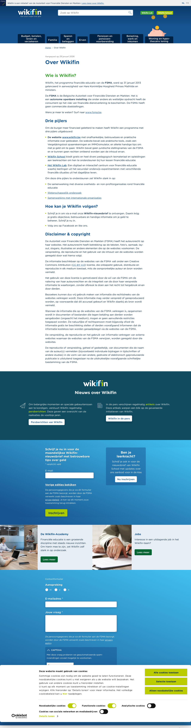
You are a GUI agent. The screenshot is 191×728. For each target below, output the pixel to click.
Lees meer (49, 559)
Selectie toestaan (166, 687)
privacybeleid (52, 499)
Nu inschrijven (126, 479)
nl (183, 3)
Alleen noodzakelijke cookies (166, 696)
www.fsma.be (93, 112)
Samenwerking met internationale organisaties (74, 197)
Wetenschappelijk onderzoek (64, 192)
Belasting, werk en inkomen (133, 38)
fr (187, 3)
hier (65, 699)
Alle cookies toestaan (166, 678)
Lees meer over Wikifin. (93, 3)
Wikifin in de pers (119, 418)
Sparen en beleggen (68, 38)
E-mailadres (53, 598)
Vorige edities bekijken (60, 484)
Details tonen (46, 722)
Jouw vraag (53, 612)
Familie (52, 39)
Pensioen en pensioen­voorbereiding (105, 38)
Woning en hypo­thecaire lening (159, 40)
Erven (82, 39)
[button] (81, 650)
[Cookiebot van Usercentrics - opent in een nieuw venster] (19, 722)
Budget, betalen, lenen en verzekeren (31, 38)
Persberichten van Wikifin (46, 422)
